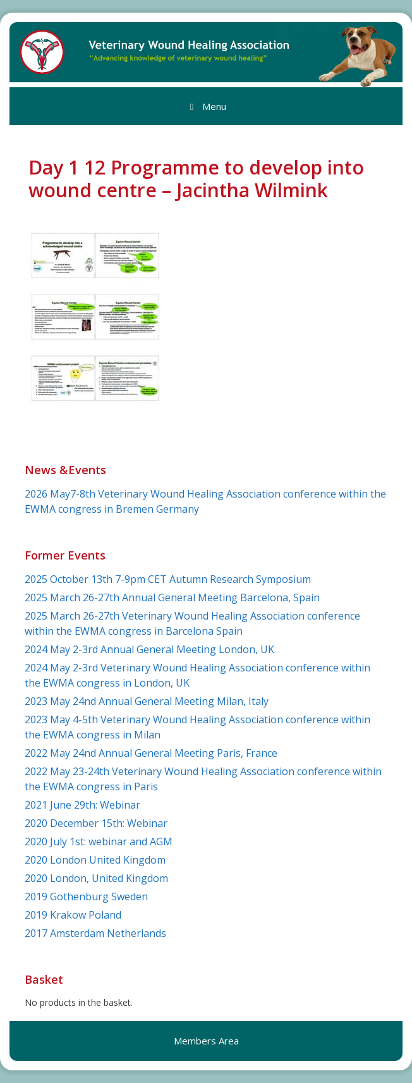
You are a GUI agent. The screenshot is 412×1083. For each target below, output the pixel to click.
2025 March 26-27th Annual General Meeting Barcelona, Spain (172, 597)
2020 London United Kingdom (95, 860)
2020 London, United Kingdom (96, 878)
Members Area (206, 1040)
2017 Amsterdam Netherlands (95, 933)
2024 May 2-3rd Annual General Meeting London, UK (149, 649)
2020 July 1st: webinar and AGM (99, 841)
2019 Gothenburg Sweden (86, 896)
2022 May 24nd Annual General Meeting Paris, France (151, 753)
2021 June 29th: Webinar (82, 805)
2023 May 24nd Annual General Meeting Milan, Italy (147, 701)
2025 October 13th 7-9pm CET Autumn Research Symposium (168, 579)
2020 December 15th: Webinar (96, 823)
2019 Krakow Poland (73, 915)
